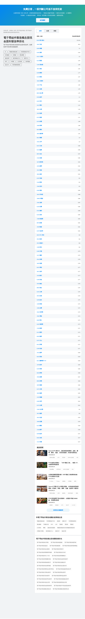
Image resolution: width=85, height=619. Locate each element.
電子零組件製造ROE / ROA (43, 555)
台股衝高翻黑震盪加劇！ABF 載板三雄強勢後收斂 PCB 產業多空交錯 (63, 475)
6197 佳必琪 (40, 231)
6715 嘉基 (39, 117)
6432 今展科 (40, 56)
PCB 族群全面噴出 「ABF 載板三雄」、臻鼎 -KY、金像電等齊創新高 (63, 463)
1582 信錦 (39, 202)
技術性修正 (70, 493)
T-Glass (58, 481)
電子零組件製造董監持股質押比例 (61, 589)
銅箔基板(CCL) (16, 58)
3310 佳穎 (39, 158)
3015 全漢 (39, 109)
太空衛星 (19, 61)
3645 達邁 (39, 263)
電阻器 (71, 524)
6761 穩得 (39, 210)
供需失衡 (58, 469)
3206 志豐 (39, 308)
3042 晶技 (39, 174)
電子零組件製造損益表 (42, 545)
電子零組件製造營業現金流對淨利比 (45, 569)
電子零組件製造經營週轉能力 (59, 555)
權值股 (56, 505)
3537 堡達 (39, 170)
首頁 (15, 30)
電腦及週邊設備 (13, 51)
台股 (47, 31)
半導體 (12, 61)
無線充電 (64, 531)
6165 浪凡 (39, 101)
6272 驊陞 (39, 425)
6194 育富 (39, 369)
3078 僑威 (39, 385)
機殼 (44, 527)
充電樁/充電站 (40, 531)
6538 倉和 (39, 97)
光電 (58, 493)
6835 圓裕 (39, 129)
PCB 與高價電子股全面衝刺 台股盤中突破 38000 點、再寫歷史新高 (63, 499)
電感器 (61, 524)
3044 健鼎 (39, 393)
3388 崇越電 (40, 218)
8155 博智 (39, 267)
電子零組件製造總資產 (55, 545)
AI (5, 51)
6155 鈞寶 (39, 121)
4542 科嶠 (39, 259)
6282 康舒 (39, 52)
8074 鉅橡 (39, 223)
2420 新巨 (39, 275)
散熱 (77, 493)
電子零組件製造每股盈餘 (56, 542)
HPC (6, 61)
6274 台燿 (39, 405)
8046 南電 (39, 381)
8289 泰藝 (39, 48)
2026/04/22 (51, 502)
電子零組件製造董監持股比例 (44, 589)
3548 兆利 (39, 186)
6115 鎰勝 (39, 150)
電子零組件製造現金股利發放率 (60, 559)
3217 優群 (39, 255)
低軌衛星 (7, 58)
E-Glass (51, 481)
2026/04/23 (51, 478)
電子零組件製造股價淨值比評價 (59, 582)
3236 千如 (39, 85)
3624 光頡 (39, 417)
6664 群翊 (39, 373)
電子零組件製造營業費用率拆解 (44, 552)
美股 (55, 31)
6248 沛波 (39, 279)
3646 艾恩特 (40, 81)
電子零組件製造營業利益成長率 (59, 575)
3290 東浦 (39, 304)
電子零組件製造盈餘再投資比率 (63, 569)
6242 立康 (39, 291)
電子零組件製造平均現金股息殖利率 (62, 585)
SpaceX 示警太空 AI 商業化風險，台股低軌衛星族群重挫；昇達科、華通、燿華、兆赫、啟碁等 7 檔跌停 (63, 487)
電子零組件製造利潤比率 (57, 549)
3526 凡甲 (39, 141)
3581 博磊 (39, 316)
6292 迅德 (39, 178)
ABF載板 (27, 61)
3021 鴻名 (39, 68)
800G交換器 (71, 457)
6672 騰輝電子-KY (41, 360)
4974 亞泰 (39, 296)
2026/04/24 (51, 454)
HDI (77, 457)
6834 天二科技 (40, 235)
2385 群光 (39, 247)
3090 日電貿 (40, 198)
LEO (58, 457)
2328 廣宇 (39, 429)
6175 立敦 (39, 389)
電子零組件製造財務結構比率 (44, 562)
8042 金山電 (40, 93)
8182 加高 (39, 437)
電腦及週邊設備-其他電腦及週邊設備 (66, 527)
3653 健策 (39, 413)
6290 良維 (39, 348)
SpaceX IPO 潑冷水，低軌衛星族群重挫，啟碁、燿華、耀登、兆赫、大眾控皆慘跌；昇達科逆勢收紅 (63, 451)
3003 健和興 (40, 133)
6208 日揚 (39, 251)
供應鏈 (14, 55)
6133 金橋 (39, 89)
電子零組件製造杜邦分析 (60, 552)
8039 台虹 (39, 154)
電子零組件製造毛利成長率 (43, 575)
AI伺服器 (7, 55)
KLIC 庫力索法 (40, 40)
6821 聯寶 (39, 137)
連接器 (63, 493)
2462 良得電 (40, 312)
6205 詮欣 (39, 300)
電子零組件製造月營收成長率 (44, 572)
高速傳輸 (52, 469)
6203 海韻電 (40, 324)
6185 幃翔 (39, 72)
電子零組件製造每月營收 (43, 542)
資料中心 (26, 58)
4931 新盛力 (40, 243)
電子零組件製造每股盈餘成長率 (61, 579)
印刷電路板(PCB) (25, 51)
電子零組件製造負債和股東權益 (69, 545)
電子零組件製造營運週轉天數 (44, 559)
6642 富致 (39, 356)
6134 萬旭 (39, 77)
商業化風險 (52, 457)
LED (56, 524)
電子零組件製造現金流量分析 (60, 565)
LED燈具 (39, 527)
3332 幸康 (39, 442)
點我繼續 (42, 20)
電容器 (66, 524)
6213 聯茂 (39, 332)
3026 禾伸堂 (40, 194)
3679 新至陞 (40, 162)
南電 (75, 481)
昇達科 (63, 457)
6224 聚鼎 (39, 60)
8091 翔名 (39, 287)
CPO (62, 505)
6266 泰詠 (39, 190)
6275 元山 (39, 340)
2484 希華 (39, 125)
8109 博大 (39, 320)
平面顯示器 (46, 524)
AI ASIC (73, 505)
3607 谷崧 (39, 44)
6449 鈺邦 (39, 433)
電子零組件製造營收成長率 (59, 572)
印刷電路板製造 (16, 64)
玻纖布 (63, 481)
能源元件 (57, 531)
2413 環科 (39, 105)
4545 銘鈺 (39, 283)
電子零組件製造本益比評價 (43, 582)
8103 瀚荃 (39, 336)
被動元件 (64, 521)
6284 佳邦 (39, 401)
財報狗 (11, 30)
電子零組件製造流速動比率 (59, 562)
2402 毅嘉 (39, 227)
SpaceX (7, 64)
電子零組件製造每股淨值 (70, 542)
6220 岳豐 (39, 206)
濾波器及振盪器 (51, 527)
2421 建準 (39, 352)
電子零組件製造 (21, 30)
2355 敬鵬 (39, 397)
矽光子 (67, 505)
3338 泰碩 (39, 328)
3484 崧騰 (39, 421)
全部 (40, 31)
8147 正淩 (39, 145)
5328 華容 (39, 182)
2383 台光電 (40, 409)
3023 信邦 (39, 271)
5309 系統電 (40, 64)
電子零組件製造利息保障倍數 (44, 565)
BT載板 (70, 481)
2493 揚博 (39, 166)
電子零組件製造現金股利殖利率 (44, 585)
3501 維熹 (39, 377)
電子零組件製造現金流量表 (43, 549)
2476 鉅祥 (39, 364)
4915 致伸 (39, 239)
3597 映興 (39, 113)
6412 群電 (39, 344)
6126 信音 (39, 214)
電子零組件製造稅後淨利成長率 (44, 579)
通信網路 (22, 55)
